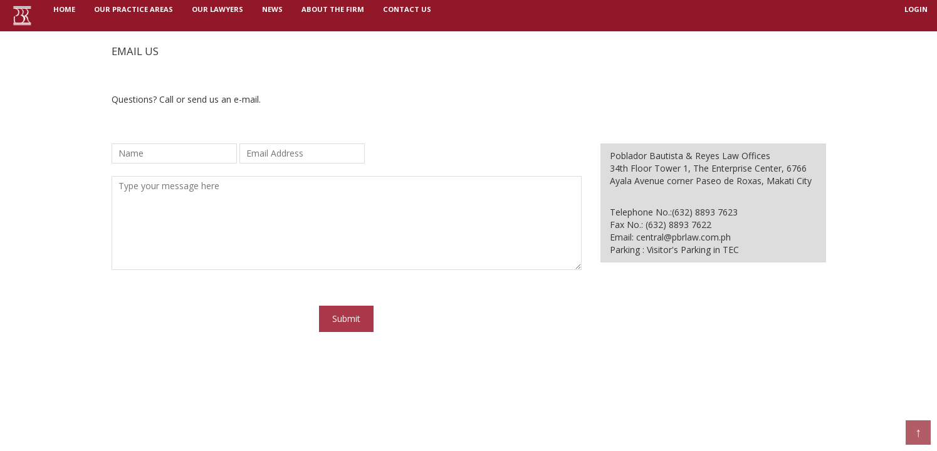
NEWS (272, 15)
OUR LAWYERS (217, 15)
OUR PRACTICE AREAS (133, 15)
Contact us (407, 15)
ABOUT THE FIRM (332, 15)
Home (69, 14)
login (916, 15)
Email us (135, 51)
